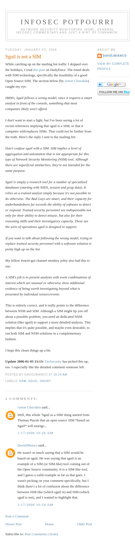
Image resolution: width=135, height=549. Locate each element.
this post (39, 70)
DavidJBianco (28, 445)
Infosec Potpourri (68, 22)
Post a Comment (17, 516)
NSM (23, 381)
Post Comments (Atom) (41, 534)
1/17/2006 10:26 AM (35, 433)
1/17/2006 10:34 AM (35, 505)
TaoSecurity (53, 361)
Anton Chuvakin (76, 81)
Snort (45, 381)
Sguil (33, 381)
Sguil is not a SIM (23, 56)
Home (49, 524)
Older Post (84, 524)
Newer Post (13, 524)
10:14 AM (60, 374)
